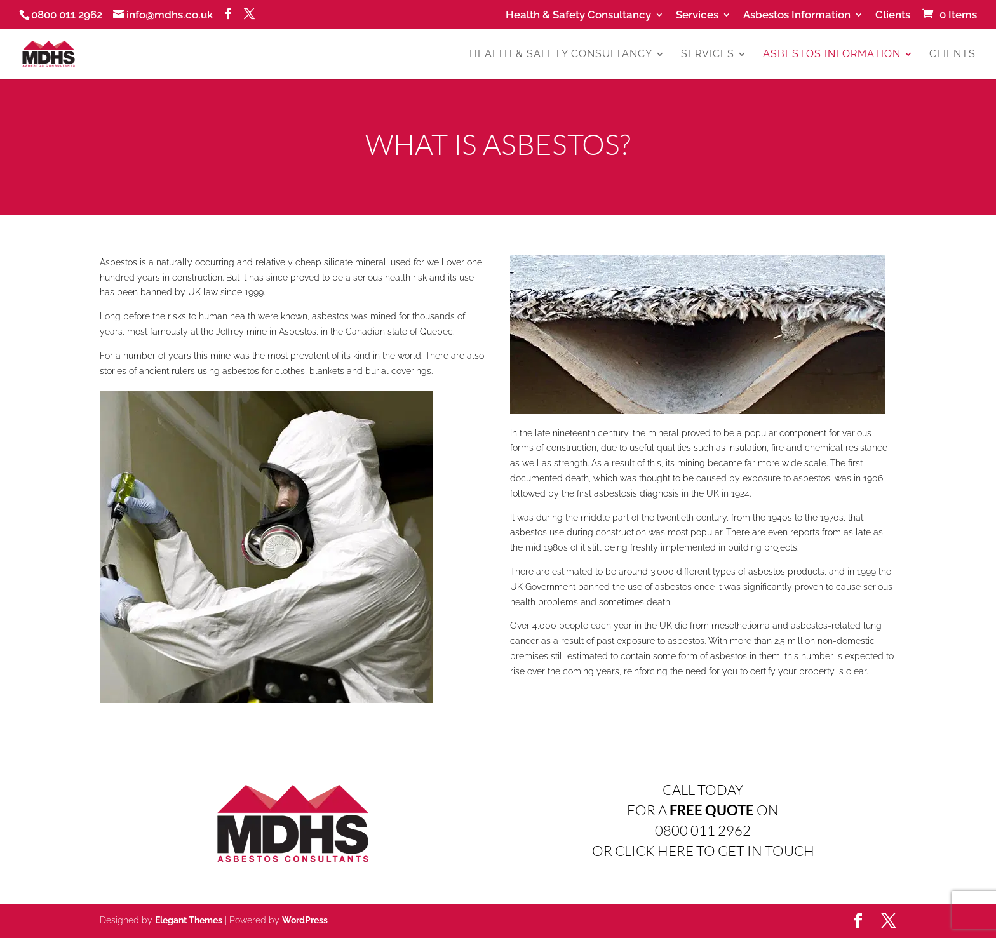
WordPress (305, 920)
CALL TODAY (703, 789)
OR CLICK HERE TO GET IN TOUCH (703, 850)
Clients (892, 15)
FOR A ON (703, 810)
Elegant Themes (188, 920)
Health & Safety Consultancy (578, 15)
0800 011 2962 (703, 830)
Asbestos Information (797, 15)
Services (697, 15)
